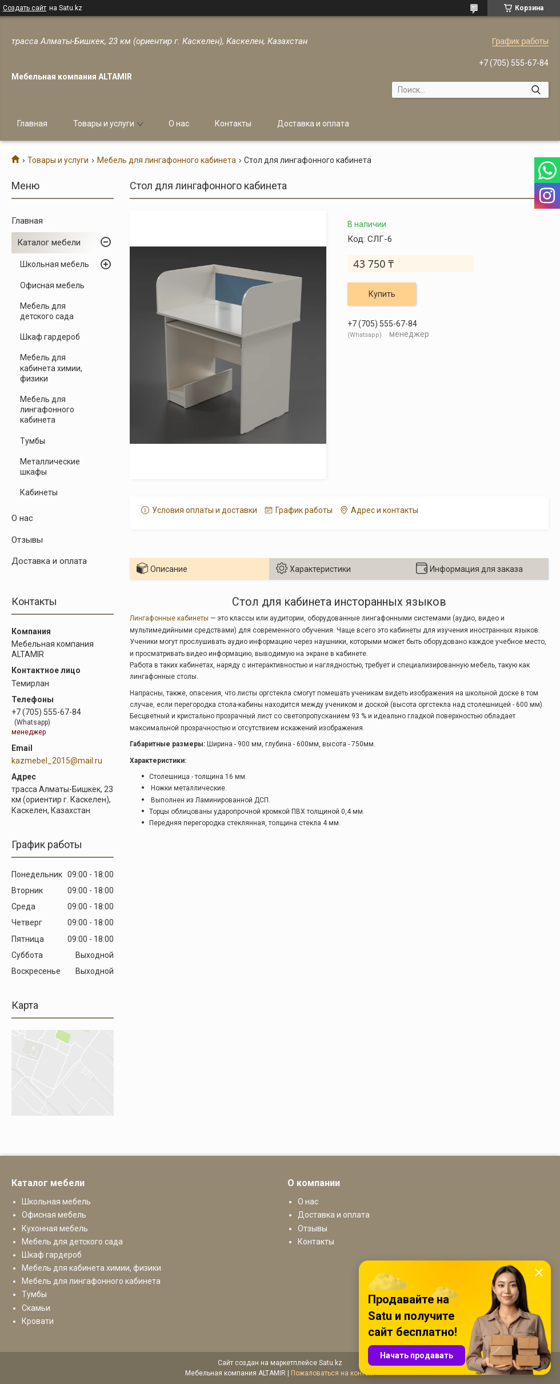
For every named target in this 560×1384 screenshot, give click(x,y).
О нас (179, 123)
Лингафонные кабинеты (169, 618)
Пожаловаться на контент (333, 1373)
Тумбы (32, 441)
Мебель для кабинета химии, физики (51, 368)
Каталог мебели (49, 242)
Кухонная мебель (55, 1228)
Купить (382, 294)
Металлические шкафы (50, 466)
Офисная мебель (52, 285)
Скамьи (36, 1308)
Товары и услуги (103, 123)
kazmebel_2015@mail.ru (56, 760)
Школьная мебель (54, 264)
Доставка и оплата (313, 123)
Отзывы (27, 540)
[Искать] (536, 90)
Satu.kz (330, 1363)
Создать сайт (24, 8)
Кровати (38, 1321)
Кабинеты (39, 492)
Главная (32, 123)
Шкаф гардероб (50, 336)
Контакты (233, 123)
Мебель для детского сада (47, 311)
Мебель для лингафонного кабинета (166, 160)
